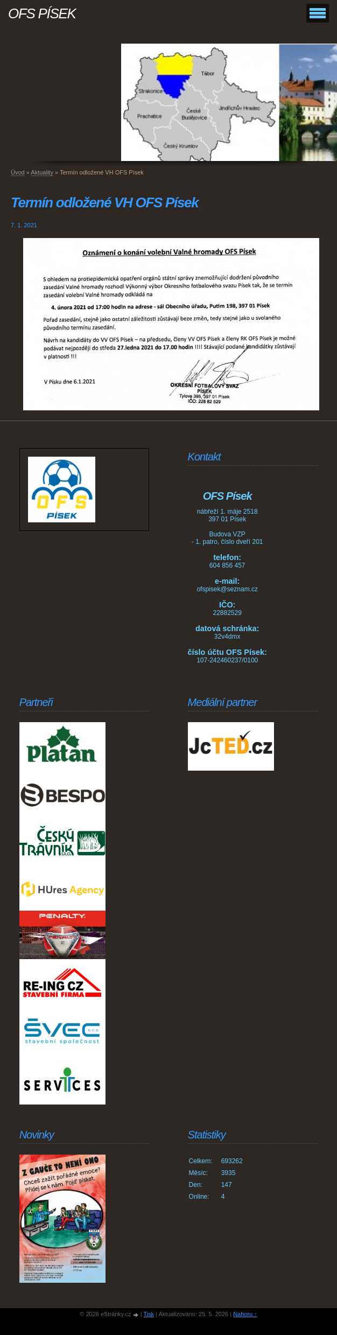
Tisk (148, 1314)
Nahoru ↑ (245, 1314)
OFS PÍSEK (42, 13)
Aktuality (42, 172)
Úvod (18, 172)
